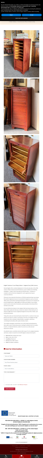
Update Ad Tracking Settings (21, 447)
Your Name (7, 353)
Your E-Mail (7, 365)
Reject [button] (11, 15)
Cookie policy (22, 445)
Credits (28, 445)
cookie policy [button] (21, 7)
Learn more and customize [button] (21, 18)
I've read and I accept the (16, 384)
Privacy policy (23, 384)
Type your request (9, 372)
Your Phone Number (9, 359)
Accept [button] (31, 15)
